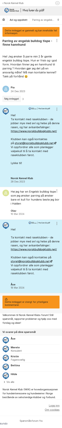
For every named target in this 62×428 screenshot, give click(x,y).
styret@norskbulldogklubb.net (34, 143)
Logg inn (54, 405)
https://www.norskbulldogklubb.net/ (34, 131)
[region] (31, 71)
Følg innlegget (11, 98)
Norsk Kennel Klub (13, 3)
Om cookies (52, 409)
